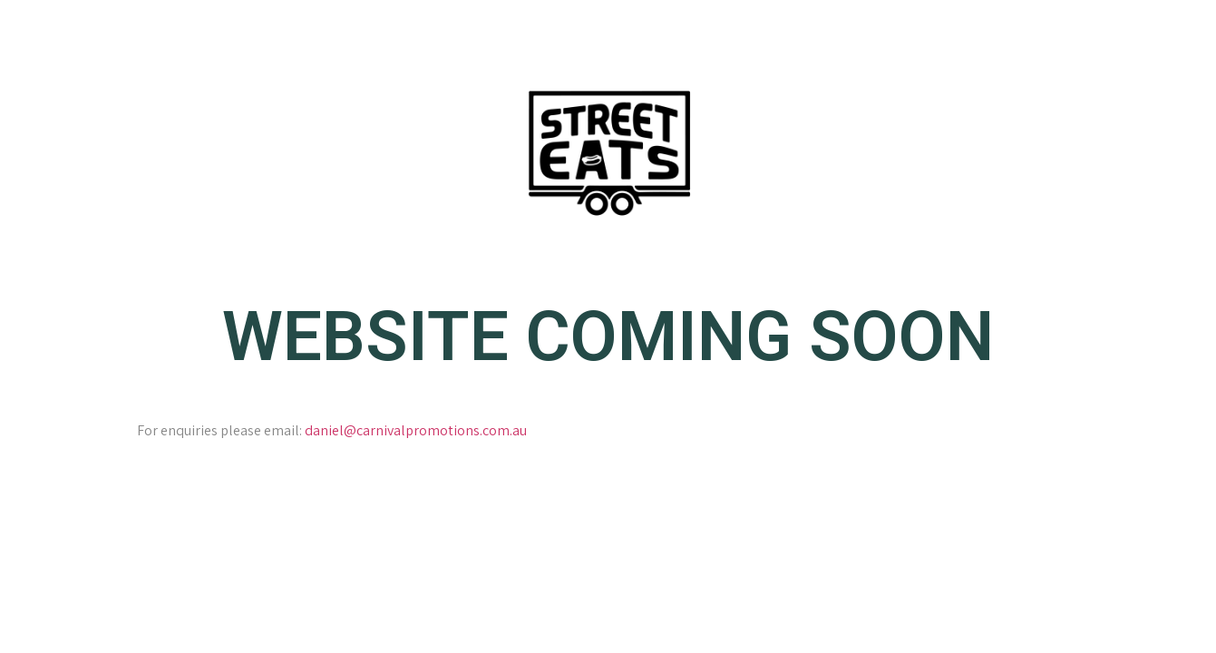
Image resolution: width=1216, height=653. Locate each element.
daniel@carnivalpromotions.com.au (416, 430)
